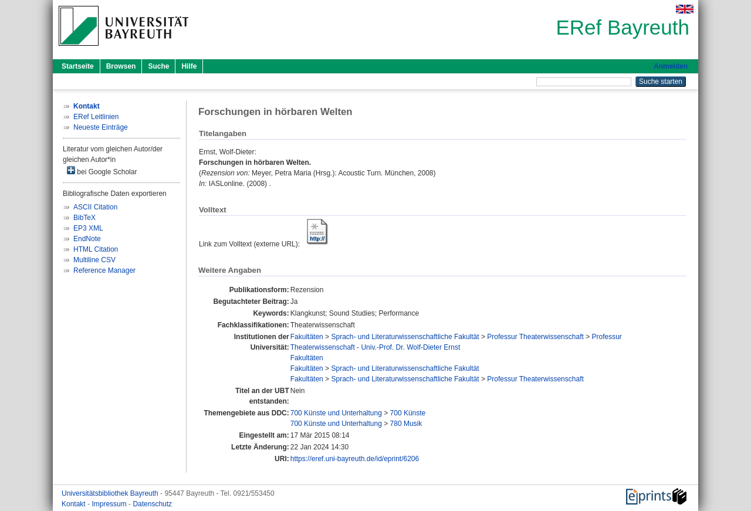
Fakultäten (306, 337)
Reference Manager (104, 270)
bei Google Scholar (102, 171)
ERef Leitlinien (96, 117)
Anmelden (671, 66)
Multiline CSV (94, 260)
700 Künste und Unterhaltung (336, 413)
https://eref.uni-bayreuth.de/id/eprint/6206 (354, 459)
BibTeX (84, 218)
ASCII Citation (95, 207)
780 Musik (406, 423)
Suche (158, 66)
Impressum (110, 504)
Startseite (78, 66)
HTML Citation (95, 249)
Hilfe (189, 66)
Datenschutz (152, 504)
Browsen (121, 66)
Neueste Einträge (100, 127)
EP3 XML (88, 228)
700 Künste (408, 413)
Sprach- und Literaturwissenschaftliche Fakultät (405, 337)
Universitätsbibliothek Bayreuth (111, 493)
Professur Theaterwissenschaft (535, 337)
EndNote (87, 239)
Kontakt (74, 504)
